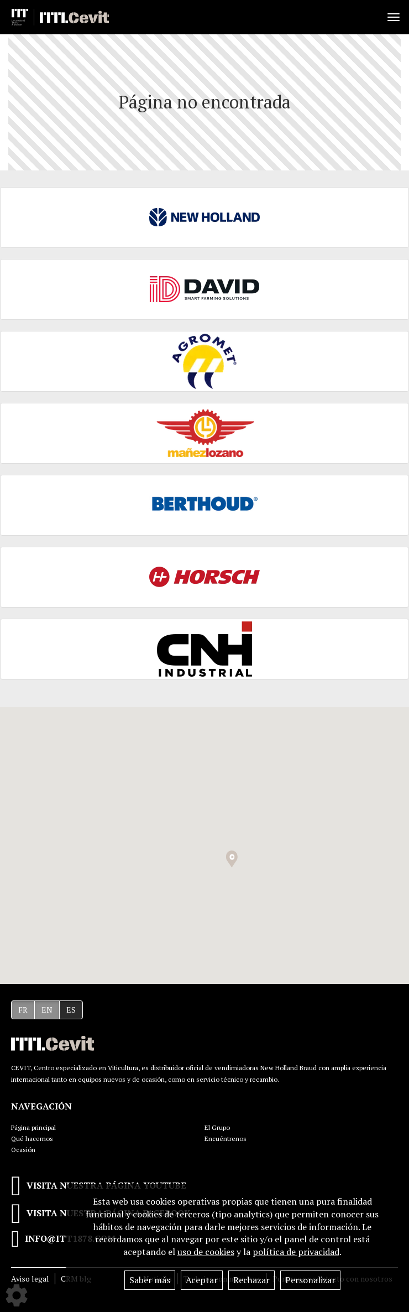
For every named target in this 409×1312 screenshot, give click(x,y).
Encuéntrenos (225, 1138)
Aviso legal (30, 1278)
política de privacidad (296, 1252)
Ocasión (23, 1149)
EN (47, 1009)
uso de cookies (205, 1252)
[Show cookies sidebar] (17, 1295)
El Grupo (217, 1127)
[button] (232, 859)
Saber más (149, 1280)
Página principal (33, 1127)
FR (23, 1009)
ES (71, 1009)
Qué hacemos (32, 1138)
